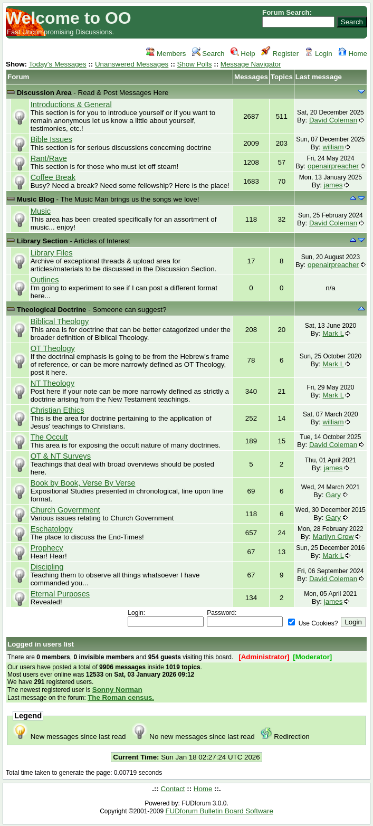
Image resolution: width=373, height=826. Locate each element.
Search (208, 54)
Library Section (42, 241)
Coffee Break (53, 177)
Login (318, 54)
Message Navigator (251, 64)
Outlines (45, 280)
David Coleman (333, 120)
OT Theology (53, 348)
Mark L (332, 333)
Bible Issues (51, 139)
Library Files (52, 253)
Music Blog (35, 199)
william (333, 147)
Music (41, 211)
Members (166, 54)
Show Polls (194, 64)
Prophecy (47, 548)
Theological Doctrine (52, 310)
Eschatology (52, 529)
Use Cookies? (313, 623)
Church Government (65, 510)
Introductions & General (71, 104)
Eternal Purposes (60, 594)
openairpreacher (333, 166)
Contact (173, 789)
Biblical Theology (60, 321)
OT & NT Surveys (61, 456)
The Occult (49, 437)
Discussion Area (44, 93)
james (333, 185)
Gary (333, 495)
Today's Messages (57, 64)
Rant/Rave (49, 158)
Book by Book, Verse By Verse (83, 483)
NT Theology (52, 383)
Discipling (47, 567)
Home (352, 54)
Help (243, 54)
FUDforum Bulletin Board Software (219, 811)
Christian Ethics (57, 410)
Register (280, 54)
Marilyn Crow (333, 536)
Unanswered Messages (131, 64)
